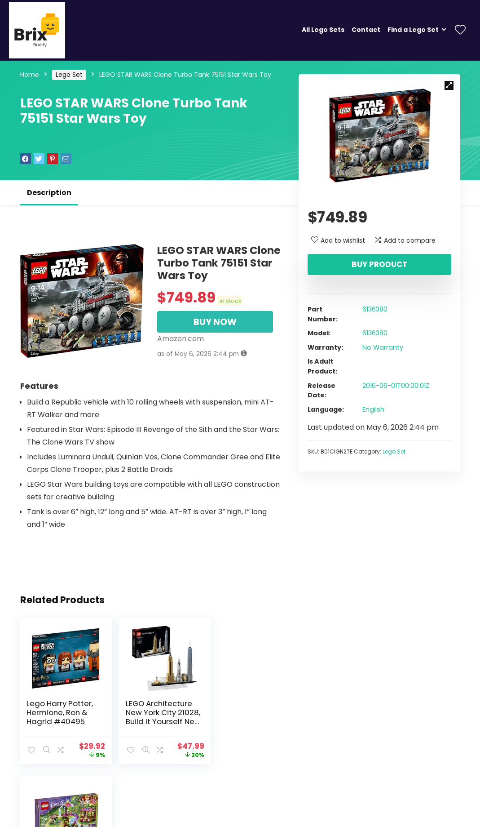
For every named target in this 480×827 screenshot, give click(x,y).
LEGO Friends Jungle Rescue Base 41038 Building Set (233, 717)
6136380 (375, 309)
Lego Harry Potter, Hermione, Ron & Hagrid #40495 (60, 712)
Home (29, 74)
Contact (366, 29)
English (373, 409)
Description (49, 192)
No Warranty (382, 347)
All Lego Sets (323, 29)
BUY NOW (215, 322)
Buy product (379, 264)
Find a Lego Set (413, 29)
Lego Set (69, 74)
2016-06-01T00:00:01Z (395, 385)
